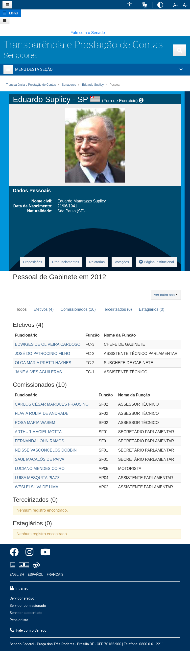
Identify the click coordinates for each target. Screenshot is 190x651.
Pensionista (19, 620)
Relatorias (97, 262)
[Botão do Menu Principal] (10, 13)
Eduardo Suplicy (93, 84)
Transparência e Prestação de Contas (83, 45)
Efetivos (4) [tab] (44, 309)
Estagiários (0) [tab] (151, 309)
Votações (122, 262)
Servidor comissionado (28, 606)
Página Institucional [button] (156, 261)
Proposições (32, 262)
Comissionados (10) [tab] (78, 309)
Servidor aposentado (26, 613)
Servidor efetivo (22, 598)
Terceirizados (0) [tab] (117, 309)
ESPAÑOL (35, 575)
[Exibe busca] (179, 50)
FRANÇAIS (55, 575)
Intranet (19, 588)
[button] (129, 5)
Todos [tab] (21, 309)
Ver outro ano (166, 295)
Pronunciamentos (65, 262)
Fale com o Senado (88, 33)
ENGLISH (17, 575)
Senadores (21, 55)
